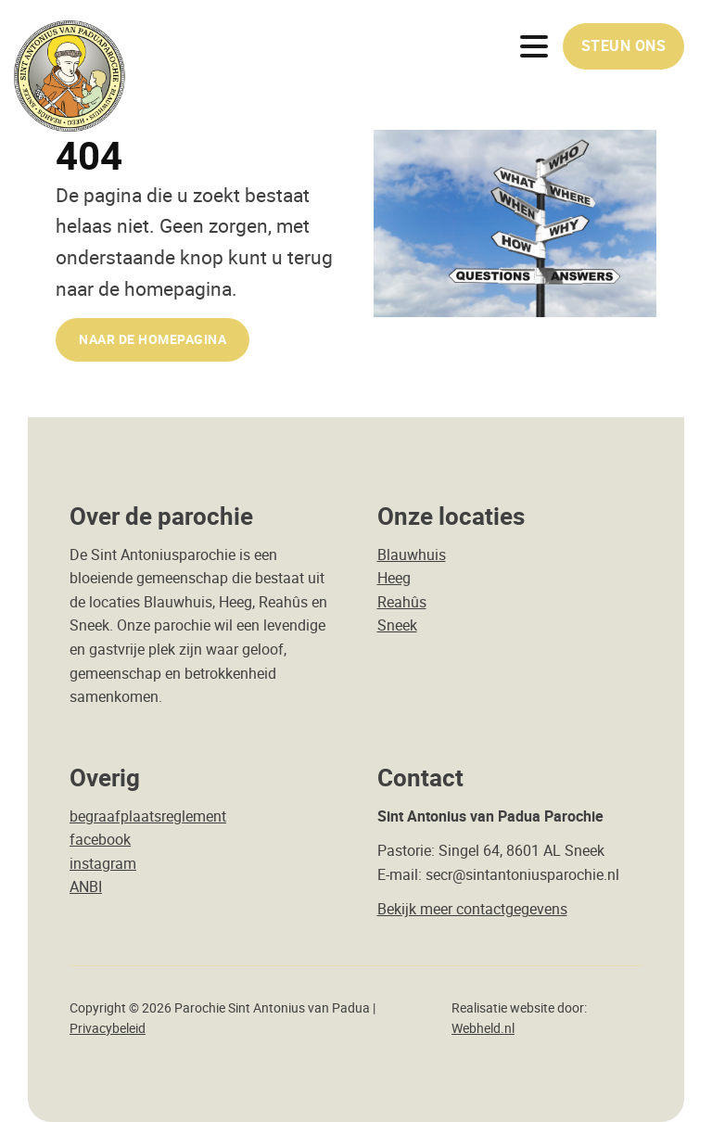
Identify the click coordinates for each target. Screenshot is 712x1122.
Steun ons (624, 45)
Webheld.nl (483, 1028)
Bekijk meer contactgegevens (472, 909)
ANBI (86, 886)
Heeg (394, 577)
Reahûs (401, 602)
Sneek (397, 625)
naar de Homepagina (152, 339)
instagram (103, 863)
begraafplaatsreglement (148, 816)
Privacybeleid (108, 1028)
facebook (100, 839)
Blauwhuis (411, 554)
